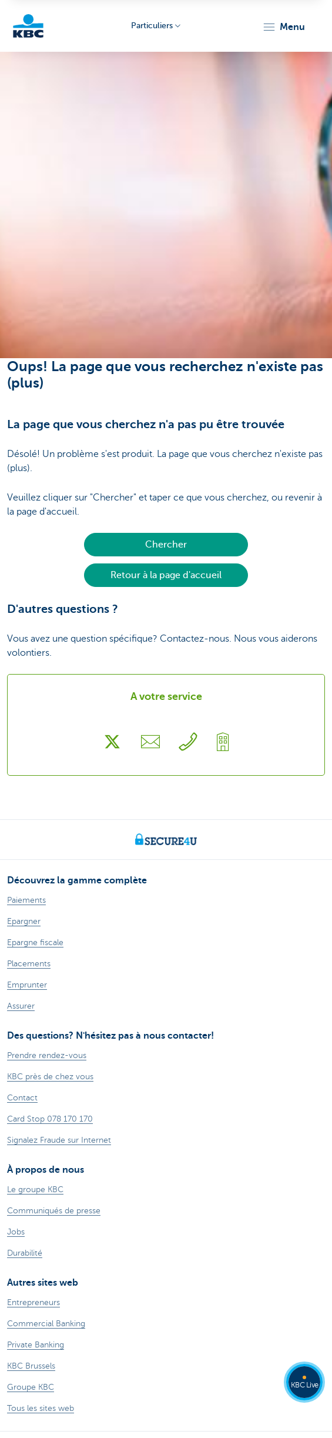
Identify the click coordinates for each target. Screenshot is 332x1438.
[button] (283, 27)
